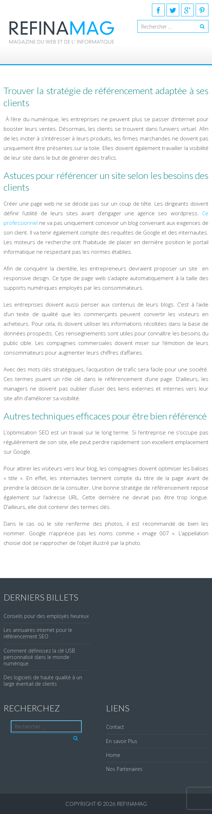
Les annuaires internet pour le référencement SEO (38, 633)
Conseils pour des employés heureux (46, 616)
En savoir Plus (121, 741)
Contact (115, 726)
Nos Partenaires (124, 769)
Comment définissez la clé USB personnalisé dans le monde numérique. (39, 657)
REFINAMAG (132, 803)
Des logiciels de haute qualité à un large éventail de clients (43, 680)
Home (113, 755)
